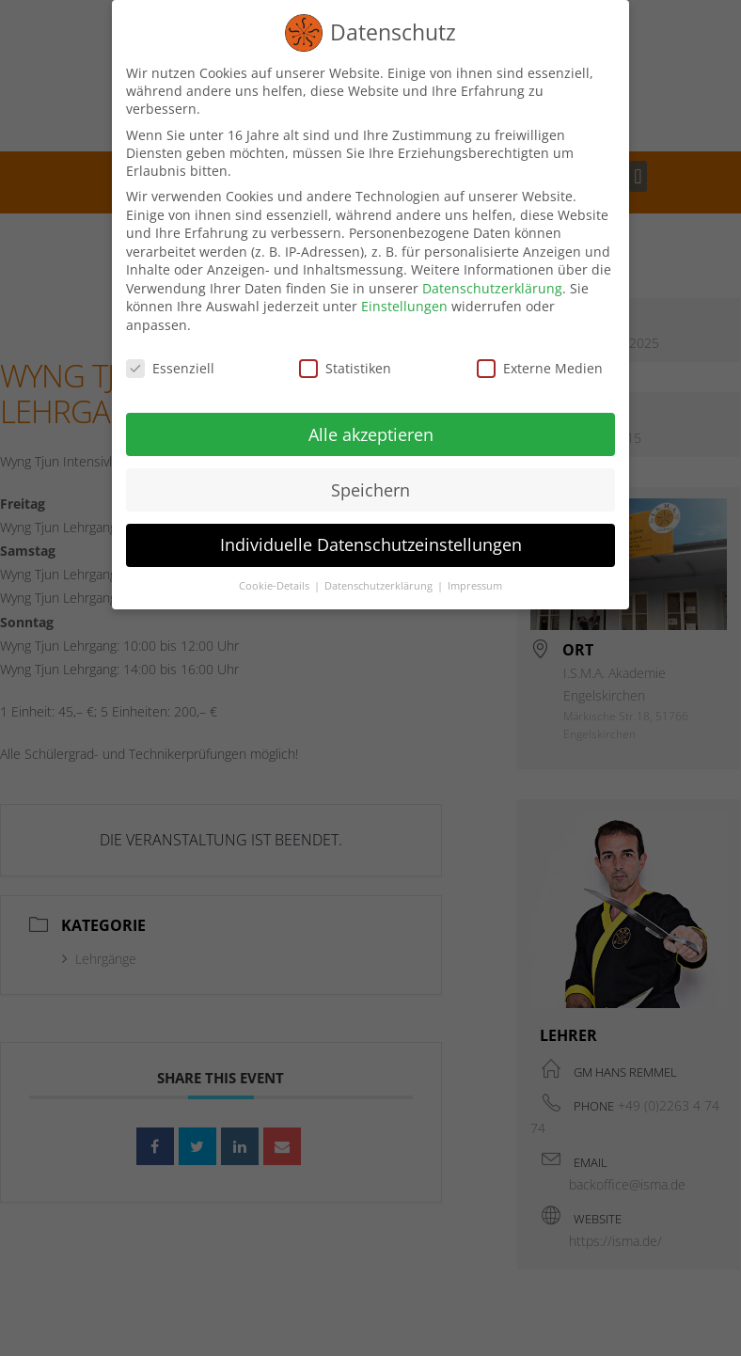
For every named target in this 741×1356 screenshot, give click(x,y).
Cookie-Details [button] (275, 584)
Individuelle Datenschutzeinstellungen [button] (371, 544)
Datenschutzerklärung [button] (379, 584)
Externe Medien (540, 367)
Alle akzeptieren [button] (371, 433)
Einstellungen (404, 306)
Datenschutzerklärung (492, 287)
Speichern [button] (370, 489)
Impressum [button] (475, 584)
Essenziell (170, 367)
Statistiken (345, 367)
